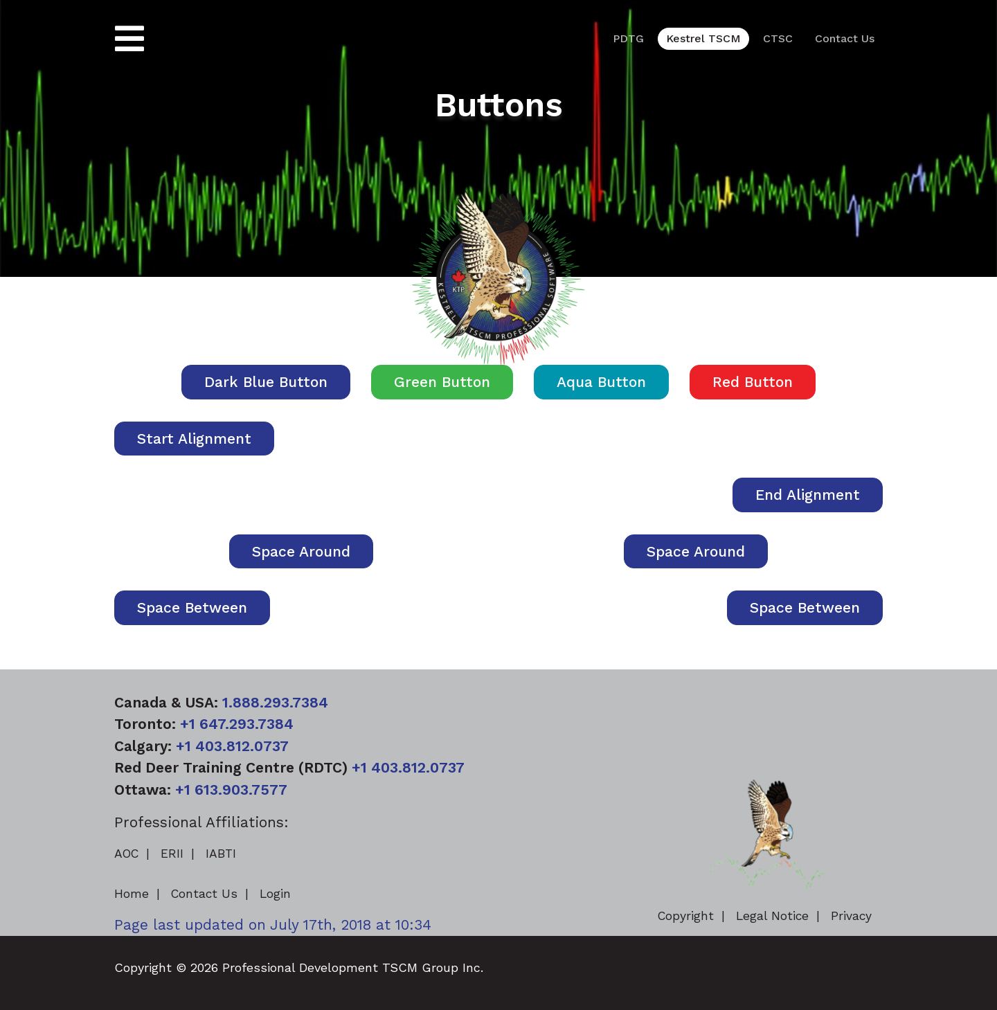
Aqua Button (601, 381)
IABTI (221, 853)
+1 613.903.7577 (231, 789)
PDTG (628, 38)
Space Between (192, 607)
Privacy (851, 916)
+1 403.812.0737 (232, 746)
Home (131, 894)
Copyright (686, 916)
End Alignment (807, 494)
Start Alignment (194, 438)
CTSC (778, 38)
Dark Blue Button (265, 381)
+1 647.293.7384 (237, 723)
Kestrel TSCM (703, 38)
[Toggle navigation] (129, 39)
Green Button (442, 381)
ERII (172, 853)
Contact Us (844, 38)
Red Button (752, 381)
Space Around (301, 551)
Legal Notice (772, 916)
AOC (126, 853)
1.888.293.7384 (275, 702)
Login (275, 894)
